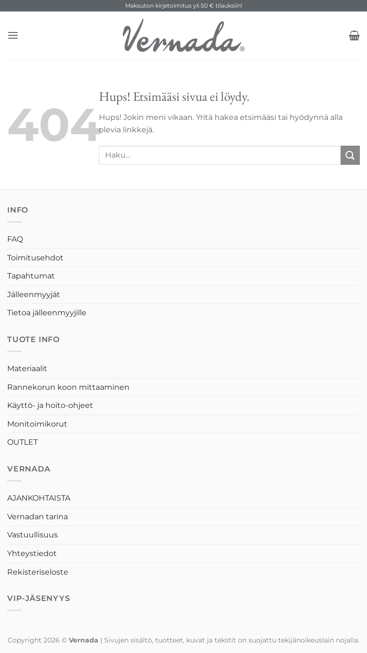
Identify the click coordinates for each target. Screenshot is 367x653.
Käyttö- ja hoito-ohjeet (50, 405)
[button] (13, 35)
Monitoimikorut (37, 423)
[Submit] (350, 155)
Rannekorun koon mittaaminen (68, 387)
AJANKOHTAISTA (38, 498)
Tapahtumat (31, 275)
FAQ (15, 239)
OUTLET (22, 442)
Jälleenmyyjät (33, 294)
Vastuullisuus (32, 534)
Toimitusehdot (35, 257)
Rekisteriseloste (37, 572)
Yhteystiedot (32, 553)
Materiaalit (27, 368)
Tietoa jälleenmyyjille (46, 312)
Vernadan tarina (37, 516)
